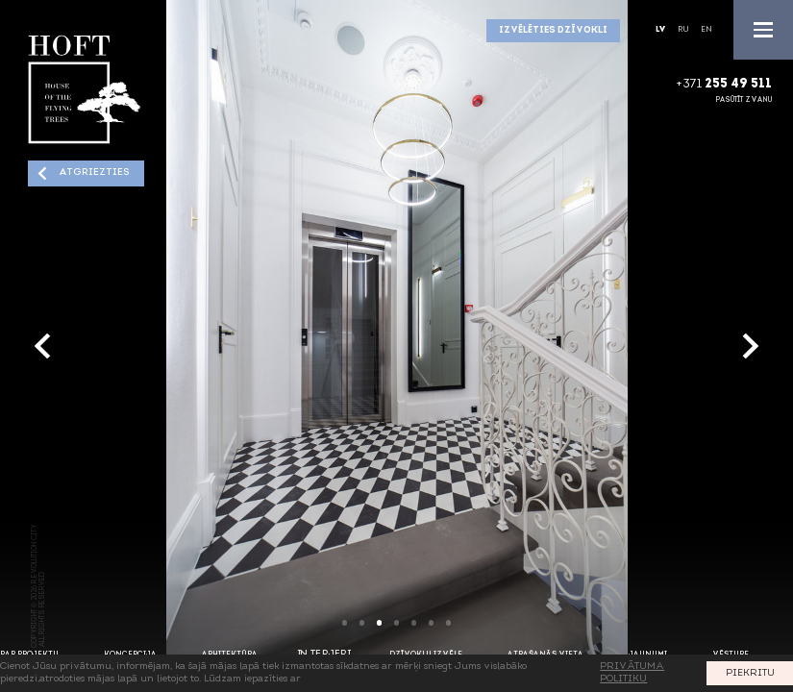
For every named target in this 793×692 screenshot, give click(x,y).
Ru (683, 30)
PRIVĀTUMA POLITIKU (632, 672)
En (706, 30)
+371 (724, 84)
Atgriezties (94, 172)
